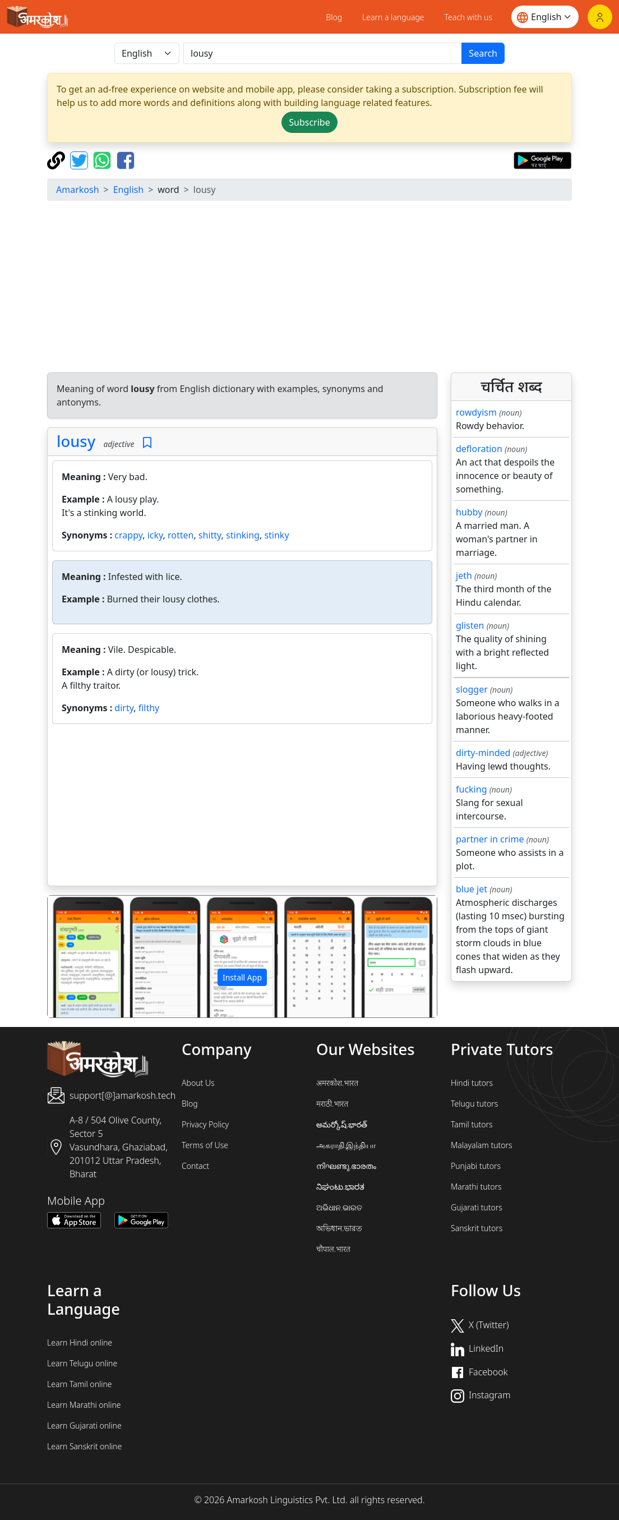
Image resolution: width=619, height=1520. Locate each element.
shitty (209, 535)
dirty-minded (483, 753)
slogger (472, 689)
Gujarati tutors (476, 1207)
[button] (77, 956)
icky (155, 535)
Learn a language (393, 17)
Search (483, 53)
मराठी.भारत (332, 1103)
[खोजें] (322, 53)
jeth (464, 575)
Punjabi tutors (476, 1165)
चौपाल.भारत (333, 1248)
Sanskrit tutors (476, 1228)
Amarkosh (77, 189)
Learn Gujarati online (84, 1425)
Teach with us (468, 17)
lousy (76, 441)
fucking (471, 789)
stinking (243, 535)
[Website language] (545, 17)
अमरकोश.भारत (337, 1082)
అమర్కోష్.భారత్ (341, 1124)
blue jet (471, 889)
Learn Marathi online (84, 1404)
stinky (276, 535)
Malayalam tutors (481, 1145)
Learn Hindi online (79, 1342)
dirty (123, 708)
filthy (149, 708)
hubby (469, 512)
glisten (470, 625)
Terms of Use (205, 1145)
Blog (334, 17)
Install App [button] (242, 977)
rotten (180, 535)
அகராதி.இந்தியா (346, 1145)
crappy (128, 535)
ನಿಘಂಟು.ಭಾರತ (340, 1186)
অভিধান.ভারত (339, 1228)
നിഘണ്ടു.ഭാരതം (346, 1165)
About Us (198, 1082)
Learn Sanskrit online (84, 1446)
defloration (479, 449)
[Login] (600, 16)
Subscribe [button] (309, 122)
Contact (195, 1165)
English (128, 189)
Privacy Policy (205, 1124)
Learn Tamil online (79, 1384)
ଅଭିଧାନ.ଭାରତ (339, 1207)
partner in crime (490, 839)
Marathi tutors (476, 1186)
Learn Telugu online (82, 1363)
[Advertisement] (309, 288)
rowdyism (476, 412)
